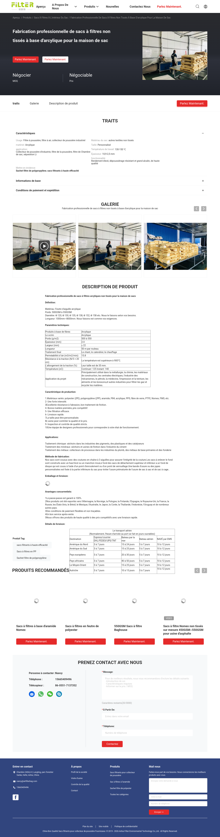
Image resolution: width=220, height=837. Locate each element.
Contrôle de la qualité (80, 784)
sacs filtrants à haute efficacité (32, 545)
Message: (108, 672)
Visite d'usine (77, 778)
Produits (27, 17)
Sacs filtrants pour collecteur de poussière (122, 774)
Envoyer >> (159, 812)
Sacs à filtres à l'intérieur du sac (51, 17)
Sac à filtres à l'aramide (120, 782)
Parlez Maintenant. (25, 59)
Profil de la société (79, 772)
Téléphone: (109, 726)
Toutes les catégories (119, 794)
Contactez (112, 743)
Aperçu (16, 17)
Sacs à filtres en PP (26, 551)
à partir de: (109, 709)
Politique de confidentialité (126, 826)
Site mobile (104, 826)
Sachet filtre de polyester (120, 788)
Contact (74, 790)
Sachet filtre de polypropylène (31, 558)
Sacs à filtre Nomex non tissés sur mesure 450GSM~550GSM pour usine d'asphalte (183, 629)
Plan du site (88, 826)
